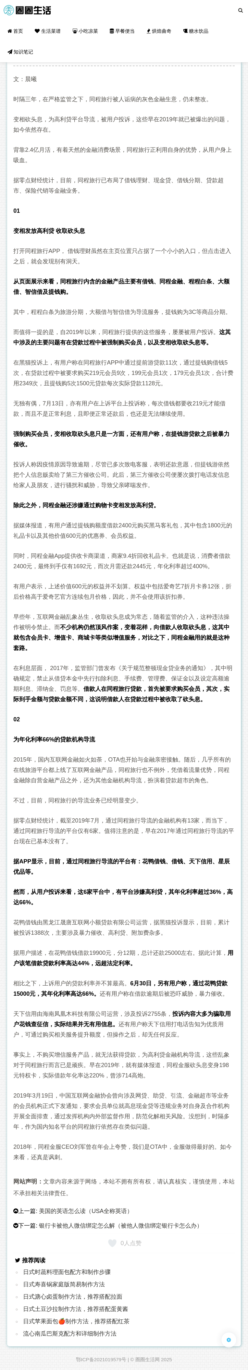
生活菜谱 (47, 31)
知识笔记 (20, 51)
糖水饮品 (195, 31)
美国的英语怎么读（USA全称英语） (86, 1211)
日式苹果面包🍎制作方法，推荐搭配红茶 (76, 1321)
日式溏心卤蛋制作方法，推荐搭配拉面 (72, 1296)
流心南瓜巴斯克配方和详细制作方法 (70, 1333)
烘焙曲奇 (159, 31)
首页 (15, 31)
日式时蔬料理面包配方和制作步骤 (67, 1272)
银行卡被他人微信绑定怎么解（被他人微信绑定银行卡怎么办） (121, 1225)
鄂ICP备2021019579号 (101, 1359)
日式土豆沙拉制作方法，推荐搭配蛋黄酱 (75, 1309)
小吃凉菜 (85, 31)
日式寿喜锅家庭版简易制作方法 (64, 1284)
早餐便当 (122, 31)
